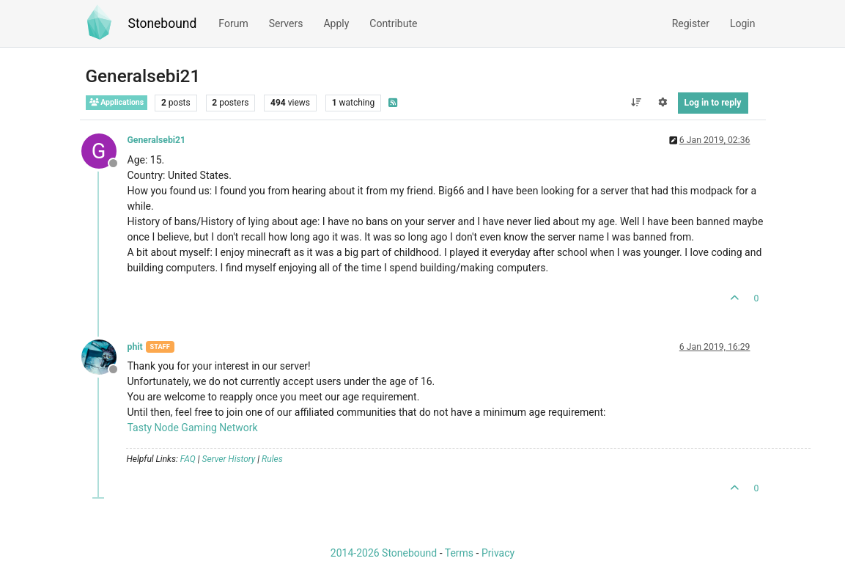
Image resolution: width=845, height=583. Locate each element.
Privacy (497, 553)
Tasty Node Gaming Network (193, 427)
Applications (116, 102)
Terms (459, 553)
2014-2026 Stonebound (384, 553)
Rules (272, 459)
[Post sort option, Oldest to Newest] (636, 102)
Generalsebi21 (157, 140)
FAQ (188, 459)
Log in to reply (713, 103)
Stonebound (162, 23)
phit (135, 347)
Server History (229, 459)
